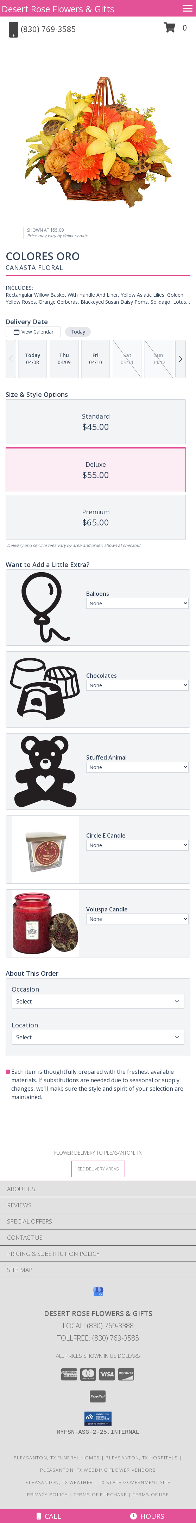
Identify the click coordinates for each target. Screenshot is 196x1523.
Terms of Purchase (100, 1494)
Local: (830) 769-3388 (98, 1325)
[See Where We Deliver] (98, 1168)
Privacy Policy (47, 1494)
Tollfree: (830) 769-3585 (98, 1338)
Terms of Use (151, 1494)
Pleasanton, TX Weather (59, 1482)
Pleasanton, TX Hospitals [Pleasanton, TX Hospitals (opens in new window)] (142, 1457)
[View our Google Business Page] (98, 1295)
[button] (175, 30)
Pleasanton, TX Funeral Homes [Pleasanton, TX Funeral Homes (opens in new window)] (57, 1457)
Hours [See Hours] (147, 1516)
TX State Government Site (134, 1482)
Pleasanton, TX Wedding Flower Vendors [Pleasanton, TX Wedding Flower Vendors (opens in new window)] (98, 1470)
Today (78, 331)
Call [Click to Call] (49, 1516)
